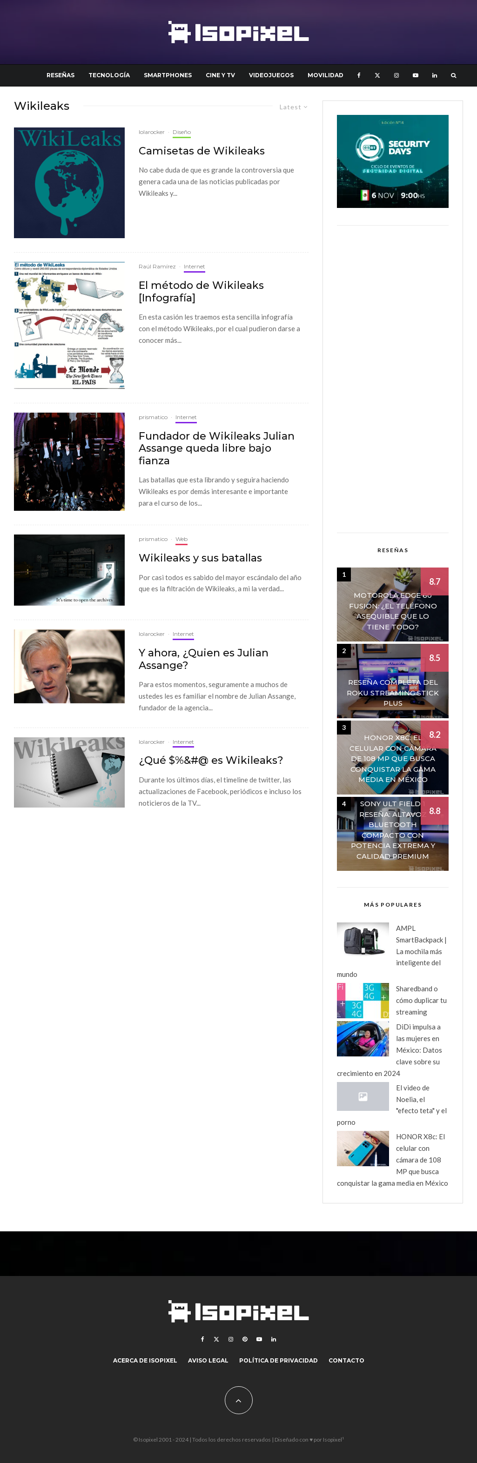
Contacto (346, 1360)
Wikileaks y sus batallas (200, 558)
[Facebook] (359, 75)
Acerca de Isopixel (145, 1360)
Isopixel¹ (333, 1439)
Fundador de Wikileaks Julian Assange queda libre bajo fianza (217, 448)
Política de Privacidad (278, 1360)
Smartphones (168, 75)
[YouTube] (415, 75)
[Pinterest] (245, 1339)
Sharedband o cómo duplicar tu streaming (421, 1000)
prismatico (153, 417)
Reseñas (60, 75)
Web (181, 538)
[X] (377, 75)
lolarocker (152, 131)
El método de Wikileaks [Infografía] (201, 292)
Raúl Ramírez (157, 266)
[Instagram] (396, 75)
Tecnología (109, 75)
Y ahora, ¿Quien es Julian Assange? (204, 659)
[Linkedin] (434, 75)
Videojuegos (271, 75)
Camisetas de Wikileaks (202, 151)
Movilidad (325, 75)
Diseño (182, 131)
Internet (194, 266)
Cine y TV (220, 75)
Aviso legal (208, 1360)
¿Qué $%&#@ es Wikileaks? (211, 761)
